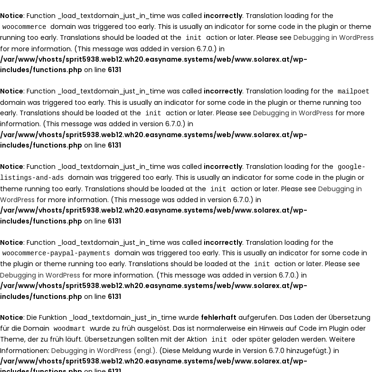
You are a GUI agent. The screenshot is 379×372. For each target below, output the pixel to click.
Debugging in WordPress (334, 37)
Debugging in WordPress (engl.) (103, 345)
